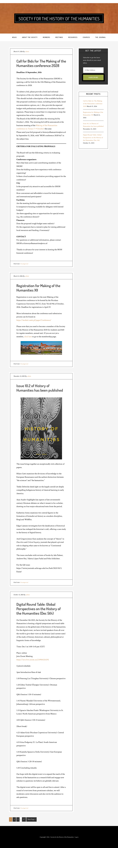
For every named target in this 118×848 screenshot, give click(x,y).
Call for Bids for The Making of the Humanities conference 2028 (41, 63)
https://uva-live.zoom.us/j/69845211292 (32, 659)
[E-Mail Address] (93, 70)
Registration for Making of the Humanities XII (38, 287)
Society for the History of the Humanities (59, 18)
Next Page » (31, 819)
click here (28, 336)
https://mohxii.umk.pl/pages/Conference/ (33, 320)
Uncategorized (24, 264)
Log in (76, 837)
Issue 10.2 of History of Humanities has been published (39, 388)
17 (24, 819)
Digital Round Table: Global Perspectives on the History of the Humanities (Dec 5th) (38, 609)
